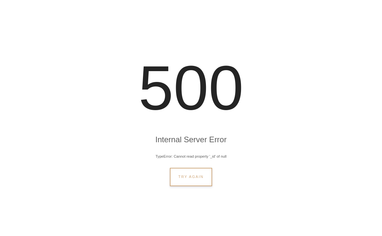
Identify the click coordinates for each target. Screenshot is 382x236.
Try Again (191, 177)
